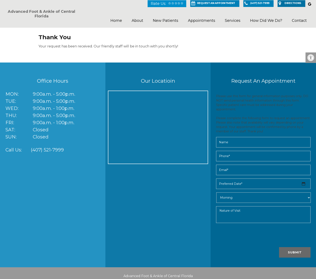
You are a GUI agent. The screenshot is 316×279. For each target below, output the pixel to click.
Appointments (201, 20)
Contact (299, 20)
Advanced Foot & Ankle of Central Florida (41, 13)
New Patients (165, 20)
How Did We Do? (266, 20)
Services (232, 20)
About (137, 20)
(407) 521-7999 (47, 150)
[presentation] (248, 236)
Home (116, 20)
